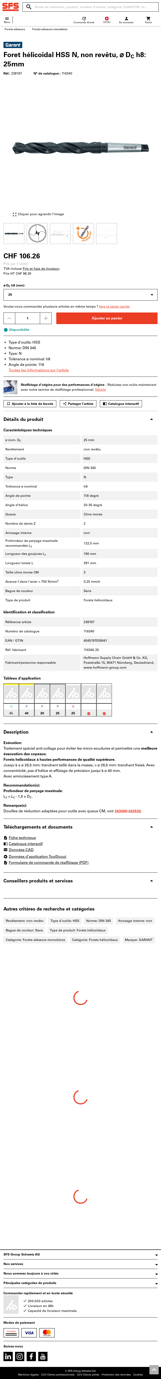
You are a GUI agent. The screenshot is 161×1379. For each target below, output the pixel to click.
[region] (80, 233)
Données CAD (18, 850)
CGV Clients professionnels (58, 1374)
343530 (134, 811)
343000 (121, 811)
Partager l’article (78, 404)
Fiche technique (19, 838)
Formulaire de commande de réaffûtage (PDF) (45, 862)
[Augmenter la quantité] (46, 318)
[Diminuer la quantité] (9, 318)
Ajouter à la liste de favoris (29, 404)
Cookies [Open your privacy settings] (138, 1374)
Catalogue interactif (121, 404)
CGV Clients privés (88, 1374)
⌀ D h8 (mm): (14, 285)
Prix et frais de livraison (41, 269)
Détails (100, 390)
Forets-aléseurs (15, 29)
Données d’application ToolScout (34, 856)
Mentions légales (28, 1374)
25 (10, 295)
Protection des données (116, 1374)
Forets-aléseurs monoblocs (49, 29)
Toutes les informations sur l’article (39, 370)
